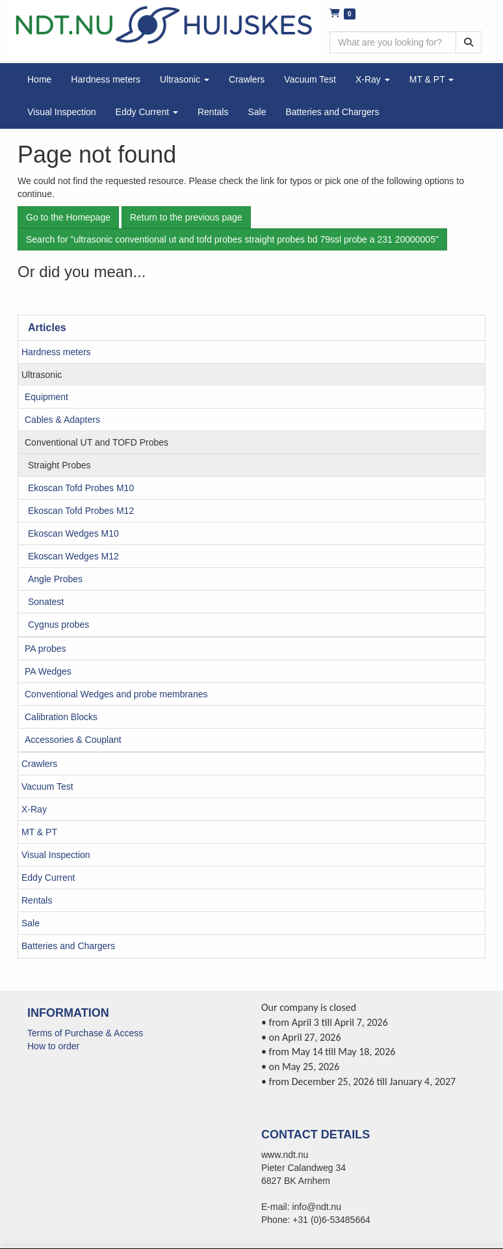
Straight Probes (59, 465)
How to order (53, 1046)
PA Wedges (48, 671)
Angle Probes (55, 579)
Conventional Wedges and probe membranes (116, 694)
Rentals (36, 900)
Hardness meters (56, 352)
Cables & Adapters (62, 419)
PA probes (45, 648)
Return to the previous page (186, 217)
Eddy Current (48, 877)
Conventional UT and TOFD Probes (96, 442)
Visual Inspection (55, 855)
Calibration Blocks (61, 717)
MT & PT (39, 832)
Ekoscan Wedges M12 (73, 556)
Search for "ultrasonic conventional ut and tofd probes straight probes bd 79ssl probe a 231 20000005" (232, 239)
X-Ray (34, 809)
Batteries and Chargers (68, 946)
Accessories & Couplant (73, 739)
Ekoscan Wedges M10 (73, 533)
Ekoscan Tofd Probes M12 (81, 510)
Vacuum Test (47, 786)
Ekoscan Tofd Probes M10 (81, 488)
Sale (30, 923)
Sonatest (46, 602)
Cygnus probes (58, 624)
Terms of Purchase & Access (85, 1033)
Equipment (46, 397)
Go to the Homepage (68, 217)
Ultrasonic (41, 374)
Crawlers (39, 764)
